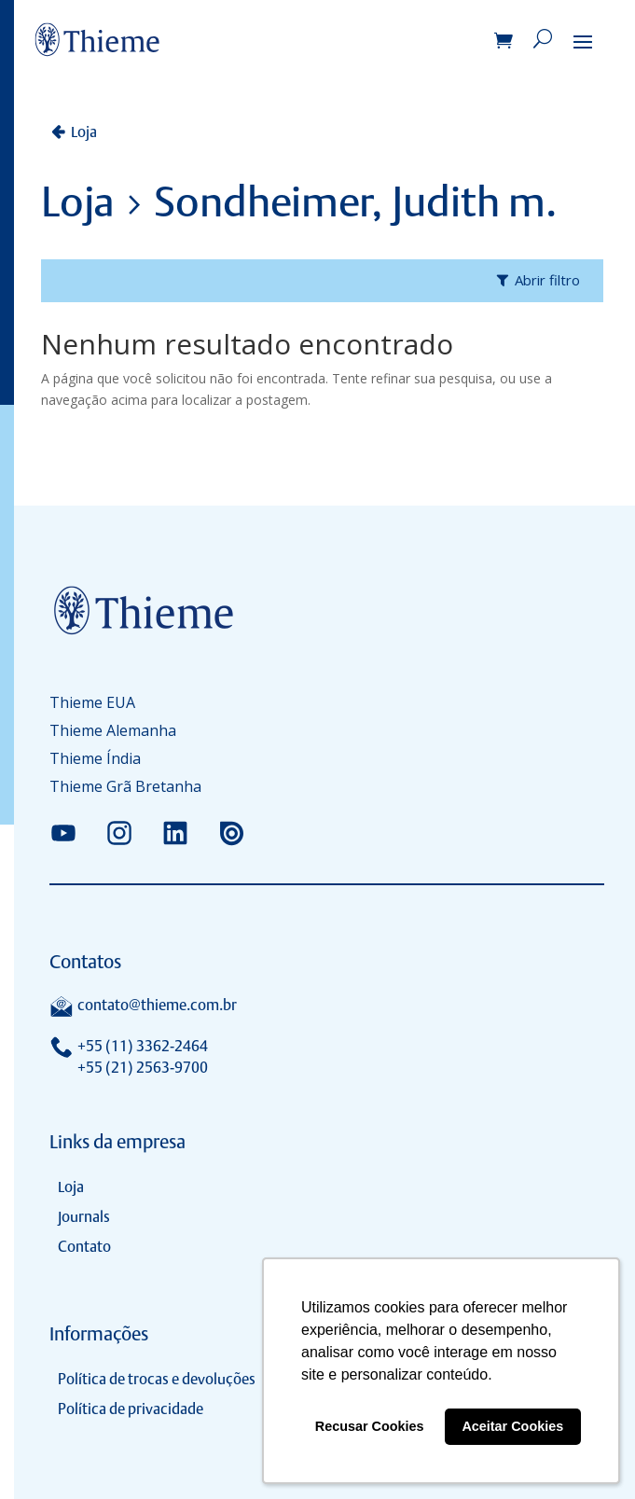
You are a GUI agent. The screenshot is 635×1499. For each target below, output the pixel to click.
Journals (84, 1217)
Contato (84, 1247)
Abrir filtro (547, 280)
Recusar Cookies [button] (369, 1426)
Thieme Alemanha (112, 732)
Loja (84, 132)
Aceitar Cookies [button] (512, 1426)
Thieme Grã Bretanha (125, 788)
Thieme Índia (95, 760)
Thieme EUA (92, 704)
